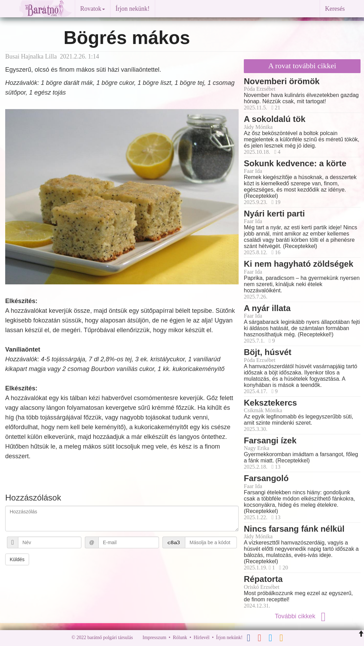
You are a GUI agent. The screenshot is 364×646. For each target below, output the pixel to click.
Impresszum (154, 637)
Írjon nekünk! (133, 8)
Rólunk (180, 637)
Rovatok (92, 8)
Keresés (335, 8)
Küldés (17, 559)
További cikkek (302, 616)
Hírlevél (202, 637)
